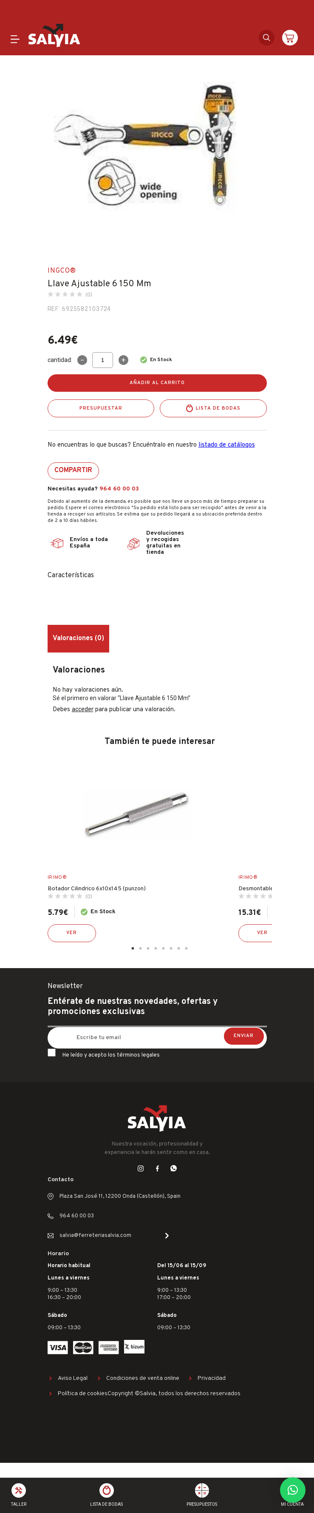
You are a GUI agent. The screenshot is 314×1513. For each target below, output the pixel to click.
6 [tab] (171, 948)
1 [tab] (133, 948)
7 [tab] (179, 948)
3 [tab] (148, 948)
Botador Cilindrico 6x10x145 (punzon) (97, 888)
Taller (18, 1504)
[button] (293, 1490)
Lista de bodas (218, 408)
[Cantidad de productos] (102, 360)
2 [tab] (140, 948)
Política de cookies (82, 1393)
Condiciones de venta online (142, 1378)
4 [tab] (156, 948)
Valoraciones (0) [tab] (78, 638)
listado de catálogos (226, 445)
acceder (82, 710)
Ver (71, 933)
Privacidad (212, 1378)
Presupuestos (202, 1504)
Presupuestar (100, 408)
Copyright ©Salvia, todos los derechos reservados (173, 1393)
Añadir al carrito (157, 383)
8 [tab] (186, 948)
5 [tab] (163, 948)
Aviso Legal (73, 1378)
